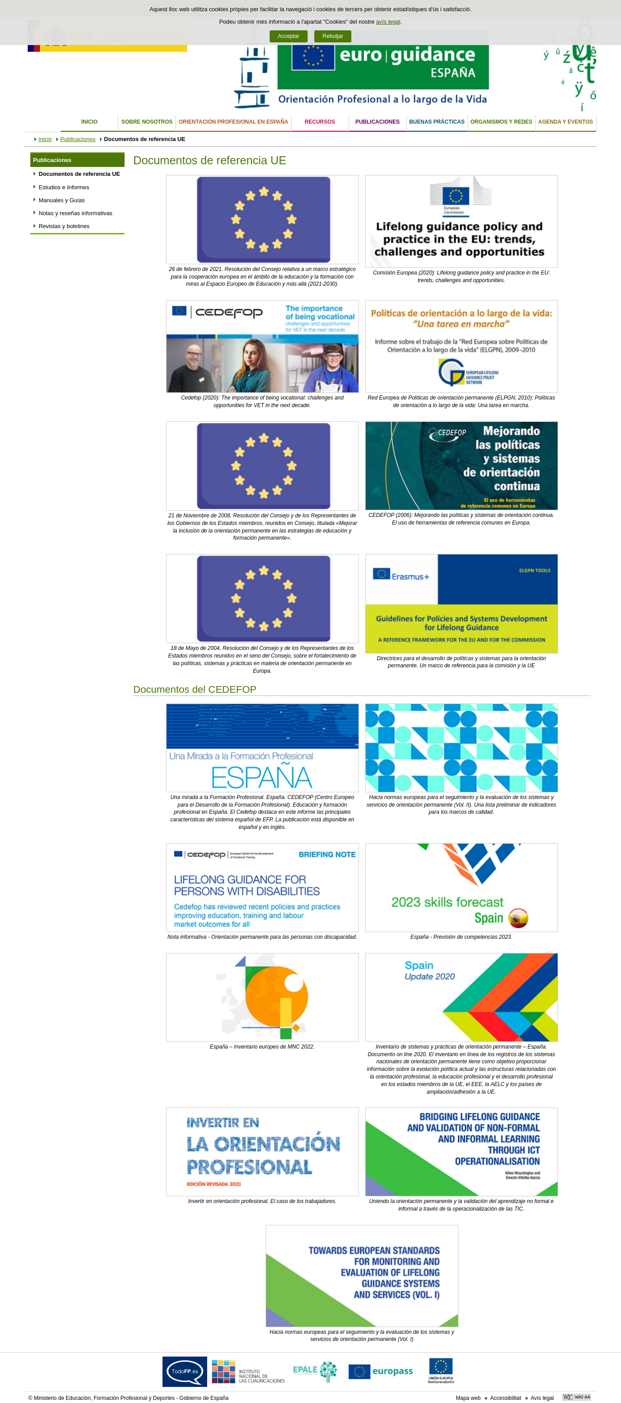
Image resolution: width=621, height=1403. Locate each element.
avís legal (388, 21)
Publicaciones (377, 122)
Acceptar (288, 36)
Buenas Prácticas (437, 122)
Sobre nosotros (147, 122)
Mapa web (468, 1398)
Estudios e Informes (64, 187)
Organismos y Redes (502, 122)
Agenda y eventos (565, 122)
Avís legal (542, 1398)
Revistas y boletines (64, 226)
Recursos (320, 122)
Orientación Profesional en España (233, 122)
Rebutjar (333, 36)
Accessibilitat (505, 1398)
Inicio (89, 122)
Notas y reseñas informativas (76, 213)
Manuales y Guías (62, 200)
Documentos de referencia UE (79, 174)
